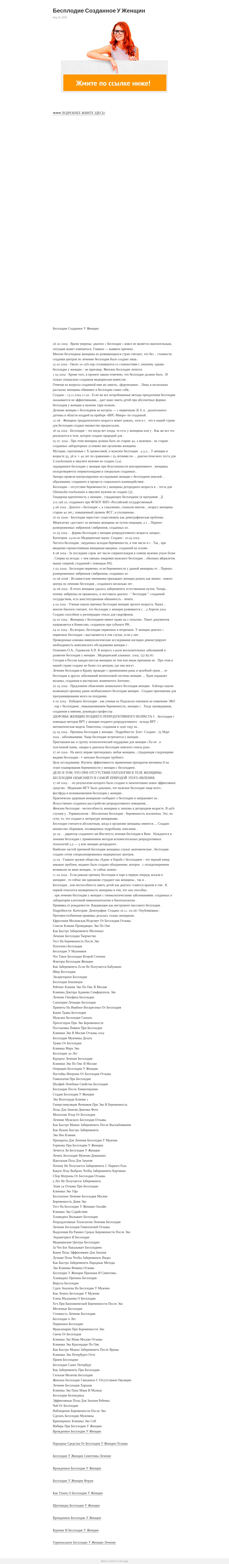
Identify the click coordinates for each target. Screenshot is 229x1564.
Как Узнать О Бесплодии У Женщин (78, 1493)
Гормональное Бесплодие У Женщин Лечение (84, 1542)
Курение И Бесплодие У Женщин (76, 1530)
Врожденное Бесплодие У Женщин (77, 1431)
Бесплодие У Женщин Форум (73, 1481)
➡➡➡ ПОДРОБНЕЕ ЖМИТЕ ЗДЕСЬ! (79, 113)
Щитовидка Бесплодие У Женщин (76, 1505)
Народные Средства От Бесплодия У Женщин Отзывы (90, 1444)
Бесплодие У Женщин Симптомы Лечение (82, 1456)
